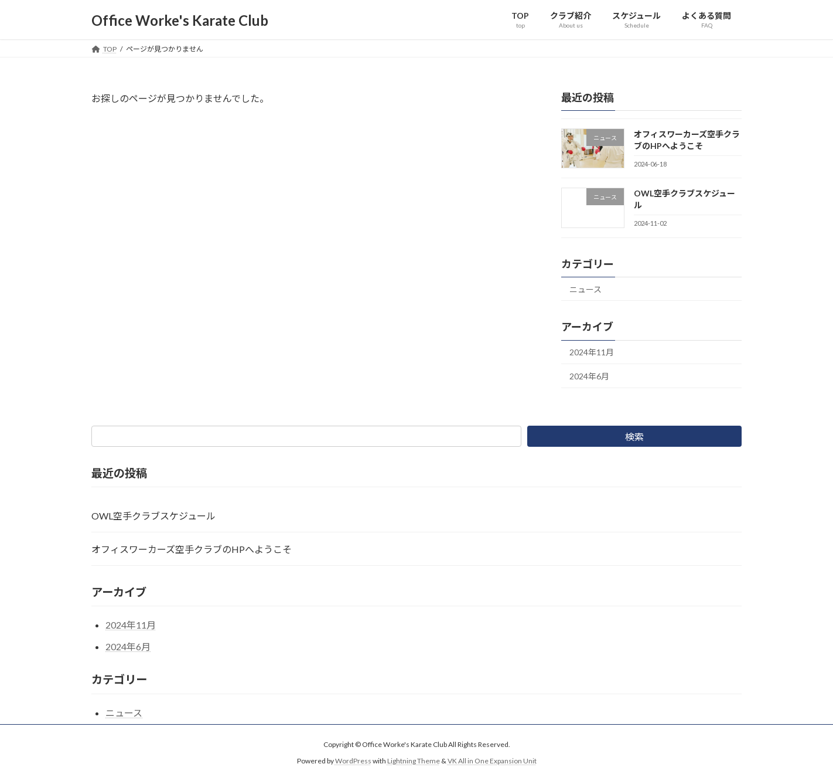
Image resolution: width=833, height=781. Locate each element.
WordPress (353, 760)
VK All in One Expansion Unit (492, 760)
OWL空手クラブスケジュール (153, 515)
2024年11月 (591, 353)
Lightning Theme (413, 760)
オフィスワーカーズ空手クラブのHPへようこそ (191, 549)
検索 (634, 436)
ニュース (585, 289)
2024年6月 (589, 376)
